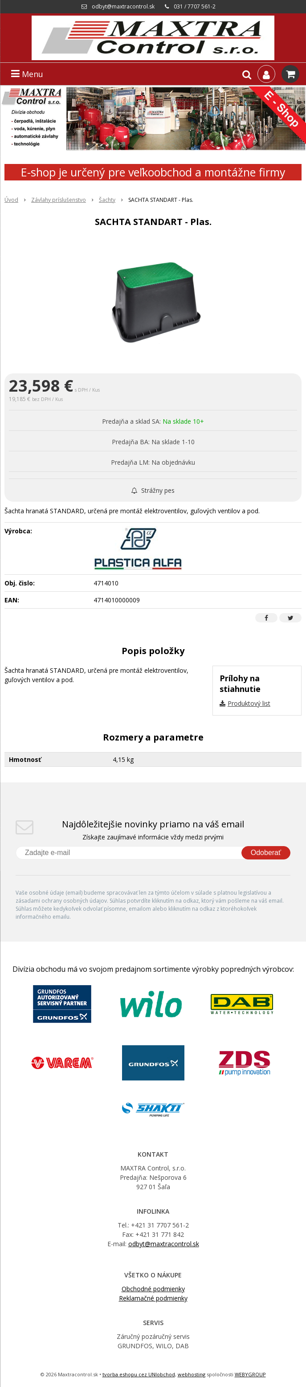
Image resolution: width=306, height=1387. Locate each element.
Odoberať (266, 852)
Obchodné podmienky (153, 1289)
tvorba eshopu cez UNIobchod (138, 1374)
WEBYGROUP (250, 1374)
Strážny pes (153, 490)
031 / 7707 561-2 (195, 6)
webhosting (191, 1374)
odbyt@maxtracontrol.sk (123, 6)
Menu (27, 74)
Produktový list (249, 703)
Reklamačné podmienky (153, 1298)
